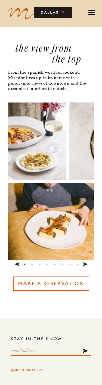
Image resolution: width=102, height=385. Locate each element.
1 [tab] (24, 264)
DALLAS (53, 12)
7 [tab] (70, 264)
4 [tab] (47, 264)
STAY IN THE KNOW (36, 339)
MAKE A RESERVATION (51, 284)
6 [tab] (62, 264)
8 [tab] (78, 264)
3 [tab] (39, 264)
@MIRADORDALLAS (27, 370)
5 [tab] (55, 264)
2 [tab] (32, 264)
